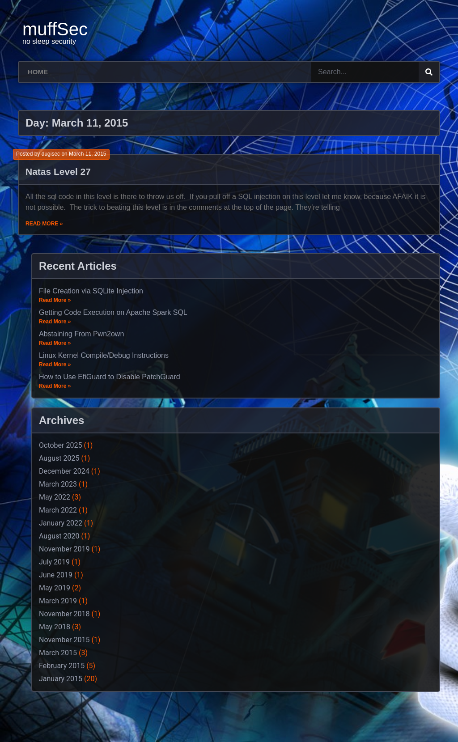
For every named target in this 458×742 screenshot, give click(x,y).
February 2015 (62, 665)
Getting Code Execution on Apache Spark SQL (113, 312)
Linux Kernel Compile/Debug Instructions (104, 355)
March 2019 (58, 601)
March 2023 (58, 484)
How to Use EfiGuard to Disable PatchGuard (109, 377)
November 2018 (64, 614)
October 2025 (60, 445)
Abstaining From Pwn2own (81, 334)
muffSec (55, 29)
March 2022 (58, 510)
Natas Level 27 (58, 171)
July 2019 (54, 562)
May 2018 (54, 627)
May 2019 (54, 588)
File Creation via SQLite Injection (91, 291)
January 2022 (60, 523)
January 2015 (60, 678)
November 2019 (64, 549)
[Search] (429, 72)
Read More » (44, 223)
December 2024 (64, 471)
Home (38, 72)
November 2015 (64, 640)
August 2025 (59, 458)
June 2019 (55, 575)
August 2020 (59, 536)
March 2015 (58, 653)
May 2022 (54, 497)
